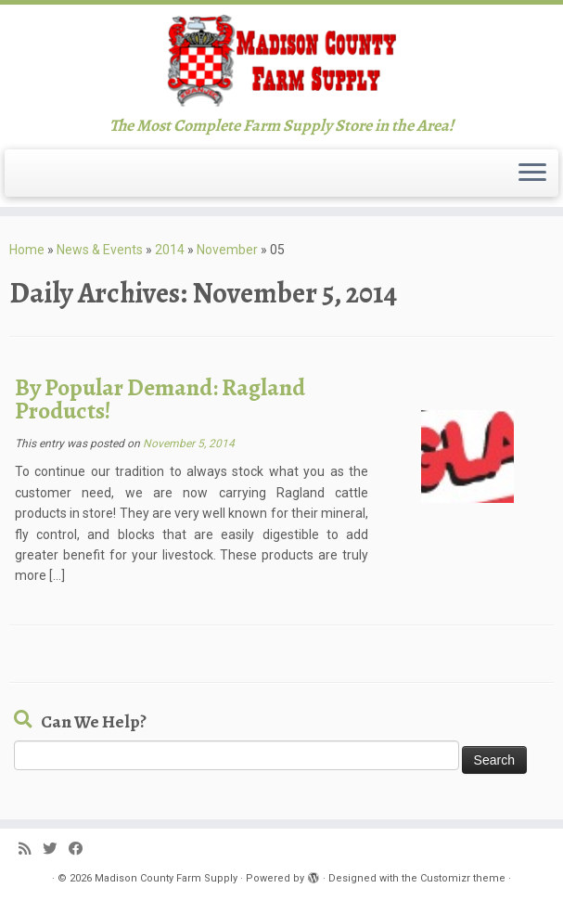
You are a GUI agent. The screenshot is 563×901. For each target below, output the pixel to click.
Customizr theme (462, 878)
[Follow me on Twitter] (56, 849)
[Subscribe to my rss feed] (31, 849)
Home (27, 249)
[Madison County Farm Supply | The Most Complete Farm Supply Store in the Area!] (281, 60)
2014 (170, 249)
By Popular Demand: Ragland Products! (160, 399)
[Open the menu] (532, 173)
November (227, 249)
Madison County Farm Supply (166, 878)
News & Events (100, 249)
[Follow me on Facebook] (82, 849)
